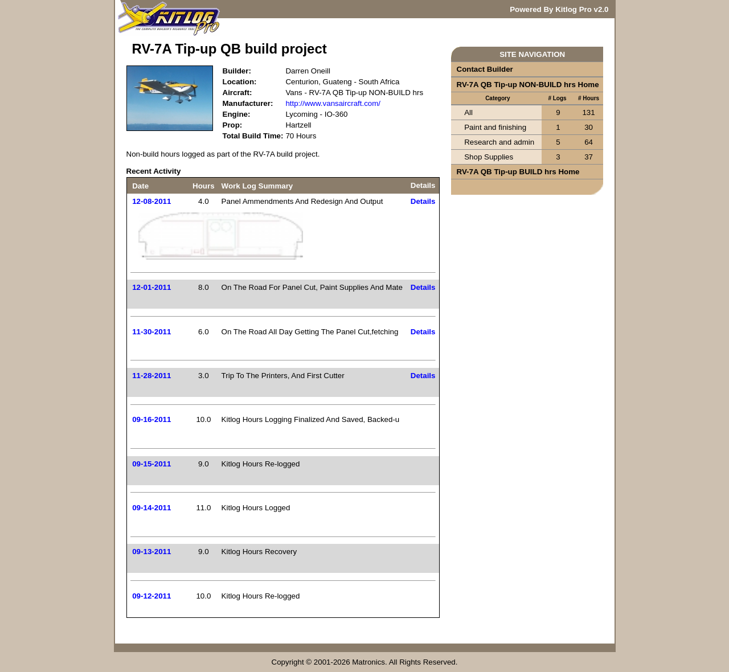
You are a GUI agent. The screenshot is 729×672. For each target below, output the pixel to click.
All (468, 112)
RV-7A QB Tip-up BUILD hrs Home (518, 171)
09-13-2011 (151, 551)
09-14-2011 (151, 507)
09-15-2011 (151, 464)
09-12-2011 (151, 596)
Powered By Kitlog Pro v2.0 (559, 9)
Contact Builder (485, 69)
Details (423, 201)
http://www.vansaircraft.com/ (332, 103)
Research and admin (499, 142)
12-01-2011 (151, 287)
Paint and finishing (495, 127)
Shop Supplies (488, 157)
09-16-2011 (151, 419)
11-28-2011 (151, 375)
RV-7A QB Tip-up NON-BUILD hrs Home (528, 84)
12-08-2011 (151, 201)
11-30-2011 (151, 331)
